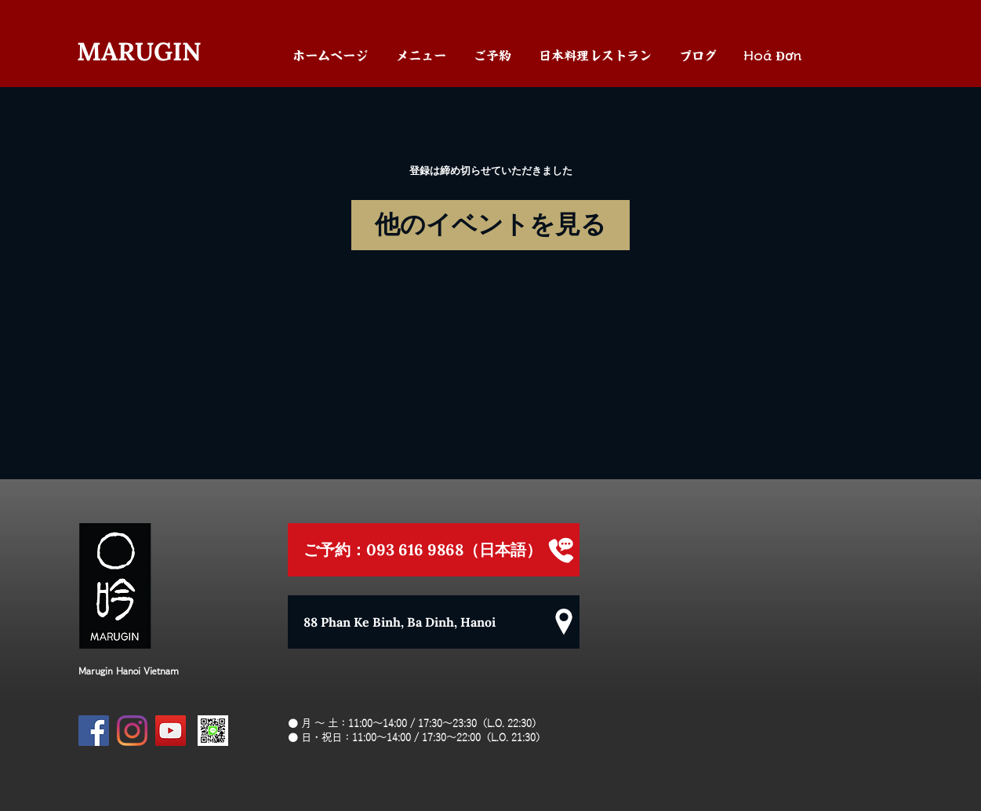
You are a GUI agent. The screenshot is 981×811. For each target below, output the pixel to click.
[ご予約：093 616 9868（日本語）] (434, 549)
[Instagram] (132, 730)
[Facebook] (93, 730)
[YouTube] (170, 730)
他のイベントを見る (490, 224)
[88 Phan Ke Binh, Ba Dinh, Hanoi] (434, 622)
